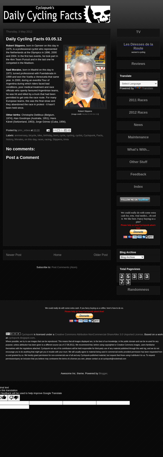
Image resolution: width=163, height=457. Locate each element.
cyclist (79, 135)
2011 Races (138, 100)
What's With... (138, 149)
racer (40, 139)
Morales (19, 139)
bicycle (32, 135)
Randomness (138, 289)
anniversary (21, 135)
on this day (30, 139)
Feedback (138, 174)
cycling (70, 135)
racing (48, 139)
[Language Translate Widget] (139, 84)
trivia (66, 139)
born (55, 135)
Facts (99, 135)
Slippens (57, 139)
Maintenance (138, 137)
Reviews (138, 64)
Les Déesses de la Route (138, 46)
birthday (47, 135)
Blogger (103, 373)
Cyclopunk (89, 135)
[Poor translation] (14, 398)
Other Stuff (138, 162)
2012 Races (138, 112)
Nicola (84, 114)
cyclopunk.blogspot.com (21, 337)
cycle (62, 135)
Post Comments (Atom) (64, 267)
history (9, 139)
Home (58, 254)
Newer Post (13, 254)
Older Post (101, 254)
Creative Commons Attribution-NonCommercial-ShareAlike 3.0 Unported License (99, 334)
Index (138, 187)
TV (138, 32)
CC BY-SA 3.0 (92, 114)
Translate (144, 88)
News (138, 125)
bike (40, 135)
